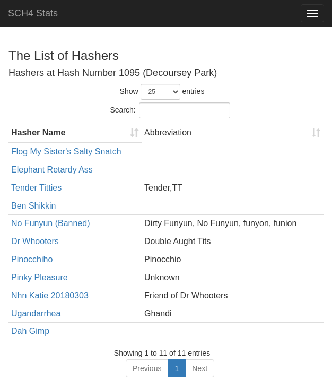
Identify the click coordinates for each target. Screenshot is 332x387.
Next (199, 368)
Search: (170, 110)
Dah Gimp (30, 331)
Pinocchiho (32, 259)
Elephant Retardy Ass (52, 169)
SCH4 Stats (33, 13)
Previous (147, 368)
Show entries (162, 92)
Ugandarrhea (35, 313)
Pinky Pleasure (39, 277)
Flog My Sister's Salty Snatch (66, 151)
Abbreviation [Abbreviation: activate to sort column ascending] (167, 132)
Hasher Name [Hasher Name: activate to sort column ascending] (38, 132)
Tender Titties (36, 187)
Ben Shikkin (33, 205)
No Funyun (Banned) (50, 223)
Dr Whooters (35, 241)
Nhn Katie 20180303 (50, 295)
